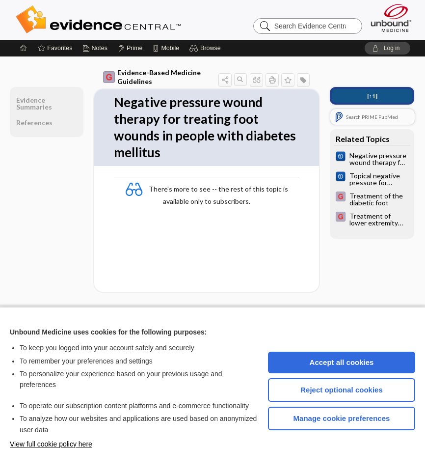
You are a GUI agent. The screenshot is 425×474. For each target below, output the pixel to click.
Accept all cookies (342, 362)
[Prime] (130, 48)
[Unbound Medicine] (391, 17)
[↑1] (372, 96)
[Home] (23, 48)
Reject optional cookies (341, 390)
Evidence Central (137, 19)
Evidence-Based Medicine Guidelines (152, 76)
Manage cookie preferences (341, 418)
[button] (206, 48)
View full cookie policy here (51, 444)
